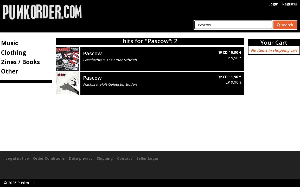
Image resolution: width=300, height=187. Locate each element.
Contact (124, 158)
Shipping (105, 158)
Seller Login (147, 158)
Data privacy (81, 158)
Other (9, 71)
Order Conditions (49, 158)
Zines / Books (20, 62)
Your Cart (274, 42)
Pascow (92, 53)
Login (273, 4)
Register (289, 4)
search (285, 24)
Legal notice (17, 158)
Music (9, 43)
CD (229, 52)
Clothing (13, 53)
